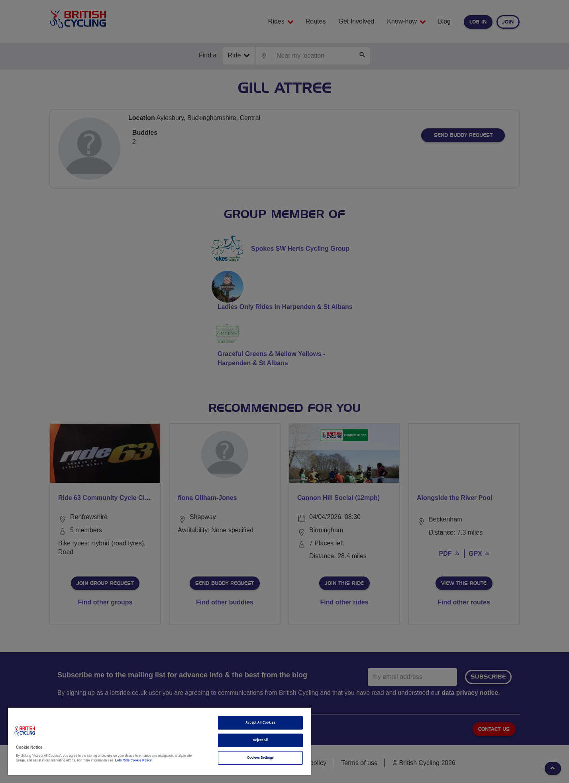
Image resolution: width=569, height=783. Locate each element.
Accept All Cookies (260, 722)
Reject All (260, 740)
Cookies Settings (260, 757)
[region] (159, 741)
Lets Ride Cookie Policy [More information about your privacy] (133, 760)
